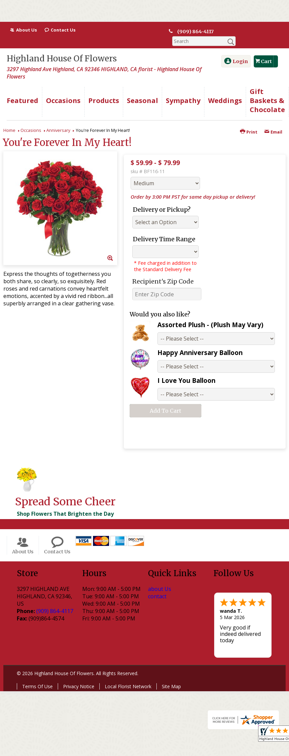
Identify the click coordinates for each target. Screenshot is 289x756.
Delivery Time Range (164, 229)
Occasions (30, 120)
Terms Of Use (37, 676)
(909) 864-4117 (196, 32)
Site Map (171, 676)
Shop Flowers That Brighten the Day (65, 504)
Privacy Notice (78, 676)
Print (248, 122)
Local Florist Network (128, 676)
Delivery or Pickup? (162, 200)
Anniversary (58, 120)
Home (9, 120)
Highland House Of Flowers (62, 49)
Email (273, 122)
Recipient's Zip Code (163, 271)
